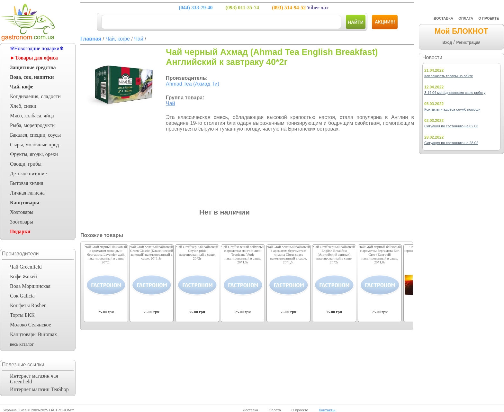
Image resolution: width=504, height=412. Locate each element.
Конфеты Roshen (28, 305)
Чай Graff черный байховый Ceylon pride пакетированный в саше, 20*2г (197, 252)
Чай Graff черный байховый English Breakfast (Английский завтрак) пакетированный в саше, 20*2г (334, 254)
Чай (170, 103)
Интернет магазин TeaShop (39, 389)
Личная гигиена (27, 193)
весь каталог (22, 344)
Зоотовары (21, 221)
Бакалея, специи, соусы (35, 135)
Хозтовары (21, 212)
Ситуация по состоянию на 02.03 (451, 126)
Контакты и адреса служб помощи (452, 109)
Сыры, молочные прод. (35, 144)
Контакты (327, 410)
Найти (356, 22)
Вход (447, 42)
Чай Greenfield (25, 267)
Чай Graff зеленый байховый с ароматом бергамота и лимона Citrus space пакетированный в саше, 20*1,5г (288, 254)
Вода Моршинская (30, 286)
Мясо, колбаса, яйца (32, 115)
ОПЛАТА (465, 18)
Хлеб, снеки (23, 106)
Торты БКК (22, 315)
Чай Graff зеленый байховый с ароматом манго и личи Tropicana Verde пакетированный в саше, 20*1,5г (243, 254)
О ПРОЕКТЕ (488, 18)
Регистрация (468, 42)
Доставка (250, 410)
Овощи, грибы (25, 164)
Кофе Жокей (23, 276)
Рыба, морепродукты (33, 125)
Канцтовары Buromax (33, 334)
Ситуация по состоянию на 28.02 (451, 143)
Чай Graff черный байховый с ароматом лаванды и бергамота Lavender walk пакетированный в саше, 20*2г (106, 254)
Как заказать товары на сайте (448, 76)
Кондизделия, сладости (35, 96)
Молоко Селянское (30, 324)
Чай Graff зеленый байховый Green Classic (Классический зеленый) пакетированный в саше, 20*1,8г (151, 252)
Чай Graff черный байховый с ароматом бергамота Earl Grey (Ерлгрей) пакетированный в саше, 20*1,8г (380, 254)
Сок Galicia (22, 295)
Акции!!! (385, 21)
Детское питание (28, 173)
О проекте (300, 410)
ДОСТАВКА (443, 18)
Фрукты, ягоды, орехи (34, 154)
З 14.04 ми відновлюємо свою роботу (454, 93)
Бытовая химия (26, 183)
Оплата (275, 410)
